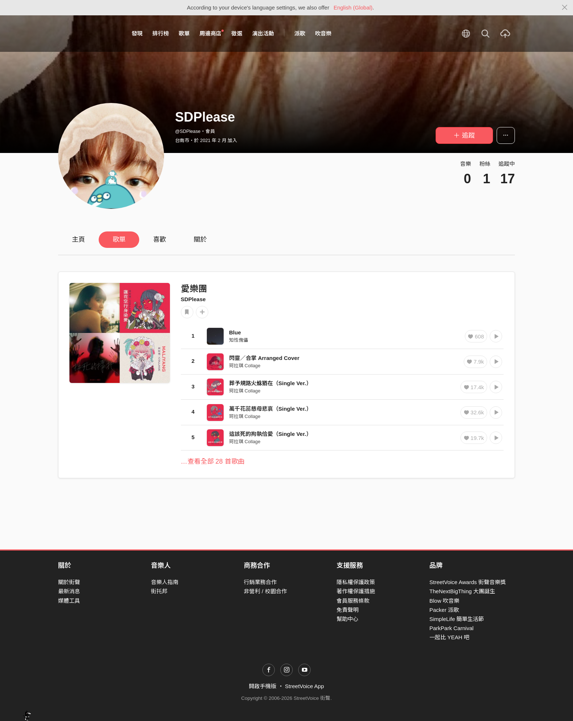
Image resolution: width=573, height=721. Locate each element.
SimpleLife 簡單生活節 (456, 619)
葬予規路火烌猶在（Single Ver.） (270, 383)
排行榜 (160, 33)
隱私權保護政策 (356, 582)
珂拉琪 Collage (245, 365)
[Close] (565, 7)
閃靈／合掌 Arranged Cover (264, 358)
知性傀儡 (238, 340)
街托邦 (159, 591)
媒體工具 (69, 601)
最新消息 (69, 591)
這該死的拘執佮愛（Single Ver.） (270, 434)
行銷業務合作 (260, 582)
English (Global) (353, 7)
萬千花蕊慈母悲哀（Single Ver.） (270, 409)
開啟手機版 (262, 686)
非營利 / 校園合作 (265, 591)
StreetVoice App (304, 686)
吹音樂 (323, 33)
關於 (200, 239)
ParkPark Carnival (451, 628)
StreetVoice (88, 33)
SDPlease (193, 299)
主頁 (78, 239)
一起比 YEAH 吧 (449, 637)
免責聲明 (347, 610)
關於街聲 (69, 582)
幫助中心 (347, 619)
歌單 (184, 33)
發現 (137, 33)
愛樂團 (194, 289)
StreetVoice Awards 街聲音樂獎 (467, 582)
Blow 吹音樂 (444, 601)
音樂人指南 (164, 582)
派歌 (299, 33)
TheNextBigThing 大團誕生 (462, 591)
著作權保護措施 (356, 591)
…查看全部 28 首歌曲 (212, 461)
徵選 (236, 33)
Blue (235, 332)
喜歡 (159, 239)
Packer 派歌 (444, 610)
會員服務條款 (353, 601)
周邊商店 (212, 33)
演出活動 (263, 33)
